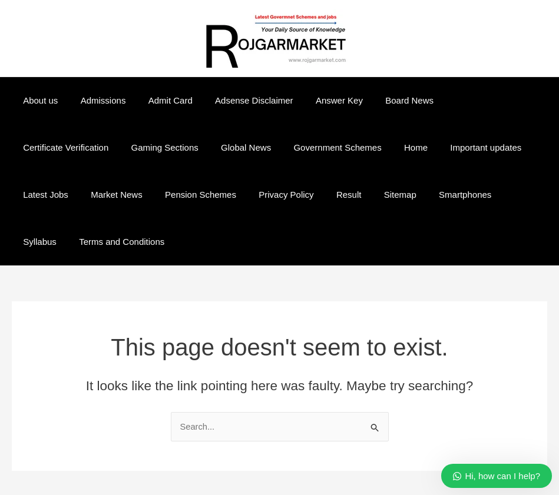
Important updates (356, 147)
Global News (130, 147)
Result (194, 195)
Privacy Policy (137, 195)
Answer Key (317, 100)
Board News (383, 100)
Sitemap (241, 195)
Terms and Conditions (439, 195)
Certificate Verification (467, 100)
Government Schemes (217, 147)
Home (291, 147)
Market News (498, 147)
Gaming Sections (54, 147)
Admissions (95, 100)
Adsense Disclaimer (237, 100)
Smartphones (301, 195)
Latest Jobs (431, 147)
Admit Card (158, 100)
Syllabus (362, 195)
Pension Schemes (56, 195)
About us (38, 100)
